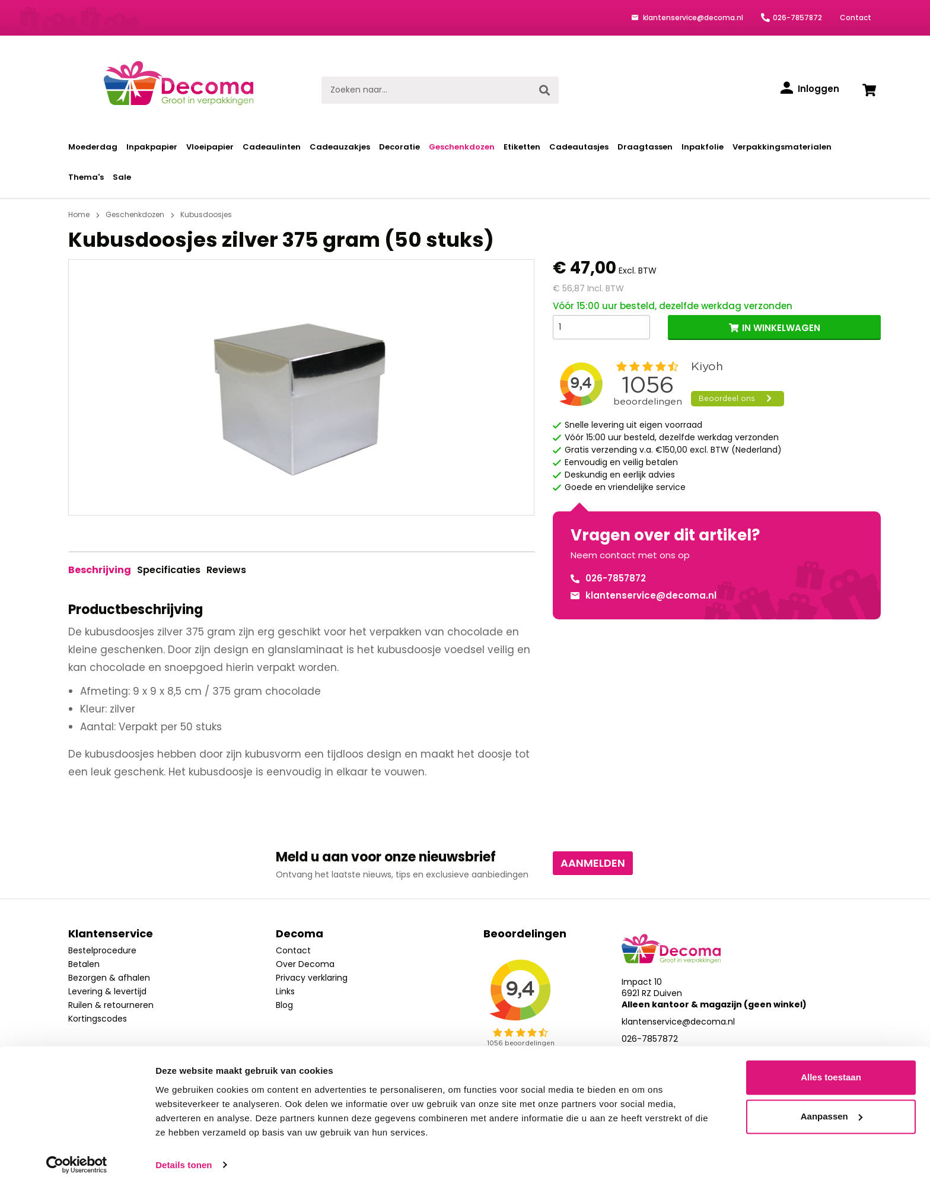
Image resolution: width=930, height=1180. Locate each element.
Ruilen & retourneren (111, 1005)
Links (285, 991)
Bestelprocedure (102, 950)
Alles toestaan (831, 1069)
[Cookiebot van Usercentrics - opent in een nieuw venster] (77, 1157)
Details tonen (183, 1157)
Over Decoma (305, 964)
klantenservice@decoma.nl (692, 17)
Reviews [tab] (226, 570)
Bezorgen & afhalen (109, 978)
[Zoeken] (544, 90)
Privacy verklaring (312, 978)
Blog (284, 1005)
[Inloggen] (810, 89)
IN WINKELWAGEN (781, 328)
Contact (855, 17)
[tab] (99, 570)
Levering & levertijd (107, 991)
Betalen (84, 964)
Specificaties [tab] (168, 570)
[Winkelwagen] (869, 90)
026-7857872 (797, 17)
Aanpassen (831, 1108)
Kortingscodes (97, 1019)
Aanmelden (592, 862)
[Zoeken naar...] (426, 90)
